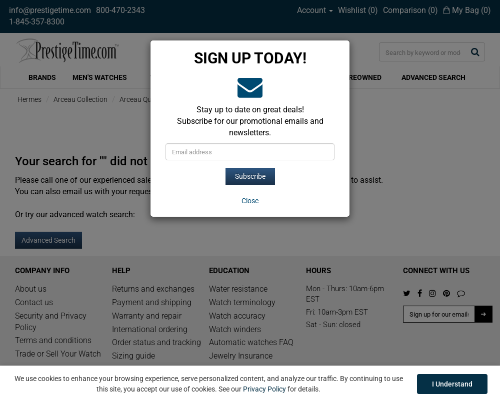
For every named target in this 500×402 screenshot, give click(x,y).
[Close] (250, 200)
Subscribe (250, 176)
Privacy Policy (264, 389)
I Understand (452, 384)
